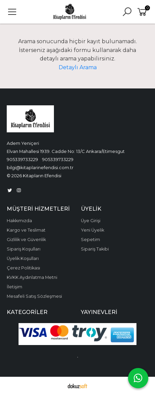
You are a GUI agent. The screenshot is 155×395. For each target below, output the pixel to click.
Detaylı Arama (78, 67)
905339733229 (22, 159)
